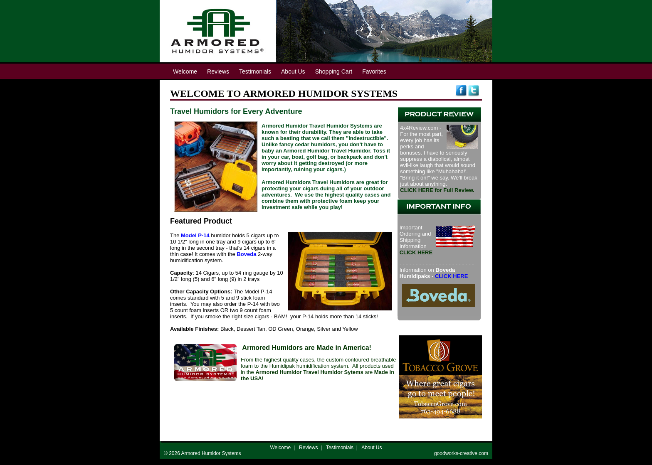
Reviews (308, 447)
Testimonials (339, 447)
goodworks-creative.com (461, 453)
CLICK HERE (451, 276)
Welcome (280, 447)
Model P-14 (195, 235)
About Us (371, 447)
